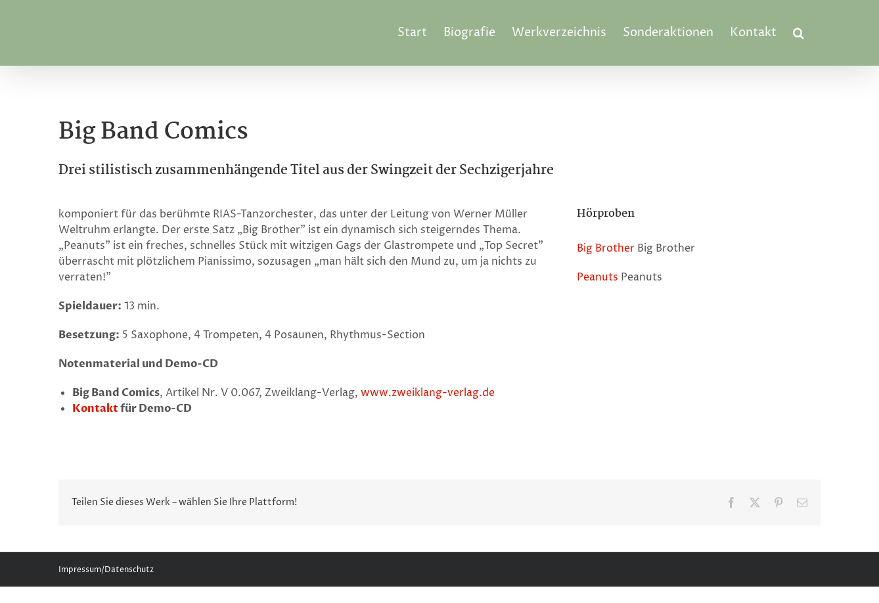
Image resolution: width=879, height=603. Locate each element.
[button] (798, 33)
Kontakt (95, 408)
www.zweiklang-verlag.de (428, 393)
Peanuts (597, 277)
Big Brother (606, 248)
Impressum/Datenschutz (106, 569)
